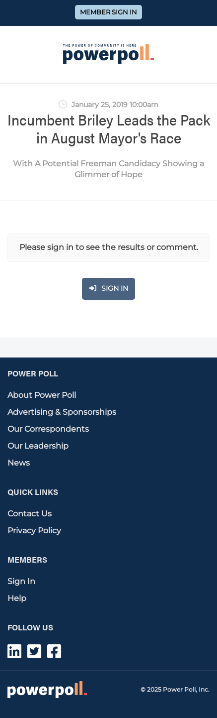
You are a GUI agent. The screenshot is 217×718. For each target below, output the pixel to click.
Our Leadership (38, 446)
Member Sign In (108, 12)
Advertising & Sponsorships (61, 412)
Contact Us (29, 513)
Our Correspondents (48, 429)
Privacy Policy (34, 530)
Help (16, 598)
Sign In (21, 581)
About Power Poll (41, 395)
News (18, 463)
